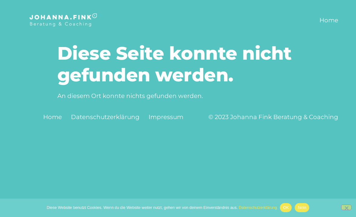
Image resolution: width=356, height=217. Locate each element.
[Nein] (346, 207)
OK (286, 207)
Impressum (166, 117)
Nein (302, 207)
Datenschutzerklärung (105, 117)
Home (328, 20)
